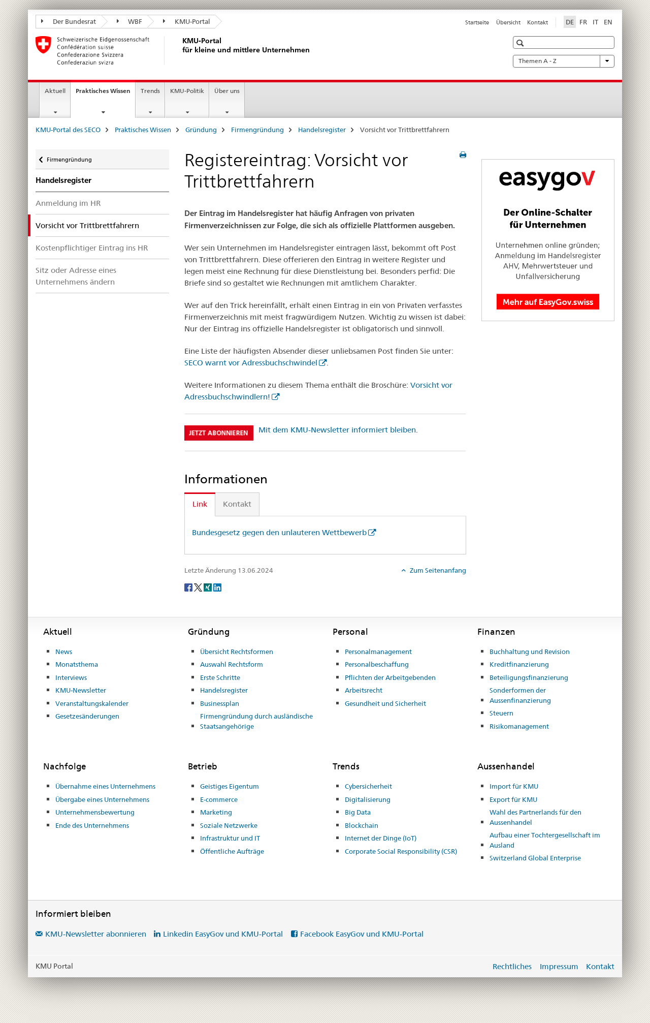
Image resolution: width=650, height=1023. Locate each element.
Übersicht (508, 22)
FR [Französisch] (583, 22)
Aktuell (55, 91)
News (63, 651)
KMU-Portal (186, 21)
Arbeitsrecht (363, 690)
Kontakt (537, 22)
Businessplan (219, 703)
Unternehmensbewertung (95, 812)
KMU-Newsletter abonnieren (95, 934)
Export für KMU (513, 799)
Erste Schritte (220, 677)
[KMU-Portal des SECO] (180, 50)
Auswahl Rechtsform (231, 664)
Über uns (227, 91)
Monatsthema (76, 664)
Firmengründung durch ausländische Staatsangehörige (256, 721)
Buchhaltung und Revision (530, 651)
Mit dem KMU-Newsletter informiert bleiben (337, 430)
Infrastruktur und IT (230, 838)
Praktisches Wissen (105, 94)
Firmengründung (257, 130)
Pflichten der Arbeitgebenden (390, 677)
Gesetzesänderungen (87, 716)
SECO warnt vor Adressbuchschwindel (250, 362)
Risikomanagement (519, 726)
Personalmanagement (378, 651)
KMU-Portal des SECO (68, 130)
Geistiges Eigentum (229, 786)
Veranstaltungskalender (91, 703)
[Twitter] (199, 587)
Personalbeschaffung (377, 664)
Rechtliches (512, 966)
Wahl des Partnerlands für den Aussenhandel (535, 817)
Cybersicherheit (368, 786)
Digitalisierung (368, 799)
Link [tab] (199, 504)
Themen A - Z (563, 61)
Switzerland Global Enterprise (535, 858)
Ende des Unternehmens (92, 825)
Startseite (477, 22)
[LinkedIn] (217, 587)
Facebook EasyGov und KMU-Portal (362, 934)
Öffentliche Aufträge (232, 851)
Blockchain (361, 825)
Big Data (358, 812)
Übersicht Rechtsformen (236, 651)
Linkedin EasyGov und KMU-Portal (223, 934)
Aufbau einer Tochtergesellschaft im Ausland (545, 840)
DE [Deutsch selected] (570, 22)
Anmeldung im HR (68, 203)
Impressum (559, 966)
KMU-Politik (187, 91)
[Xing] (208, 587)
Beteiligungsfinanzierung (529, 677)
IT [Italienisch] (595, 22)
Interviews (71, 677)
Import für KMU (514, 786)
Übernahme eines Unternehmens (105, 786)
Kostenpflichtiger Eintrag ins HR (92, 248)
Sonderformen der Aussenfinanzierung (520, 695)
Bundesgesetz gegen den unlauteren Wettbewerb (279, 532)
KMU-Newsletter (80, 690)
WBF (130, 21)
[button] (521, 43)
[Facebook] (189, 587)
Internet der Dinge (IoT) (380, 838)
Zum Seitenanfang (437, 570)
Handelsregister (322, 130)
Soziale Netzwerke (228, 825)
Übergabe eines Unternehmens (102, 799)
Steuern (501, 713)
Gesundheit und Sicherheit (385, 703)
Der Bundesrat (68, 21)
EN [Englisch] (608, 22)
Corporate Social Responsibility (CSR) (401, 851)
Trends (150, 91)
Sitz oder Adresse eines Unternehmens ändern (76, 276)
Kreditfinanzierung (519, 664)
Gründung (201, 130)
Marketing (216, 812)
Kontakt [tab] (237, 504)
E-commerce (219, 799)
